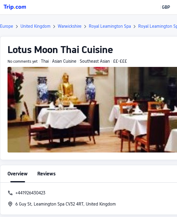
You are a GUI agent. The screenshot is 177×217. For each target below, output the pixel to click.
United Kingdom (35, 26)
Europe (6, 26)
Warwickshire (70, 26)
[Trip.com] (15, 7)
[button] (161, 7)
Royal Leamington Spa (110, 26)
